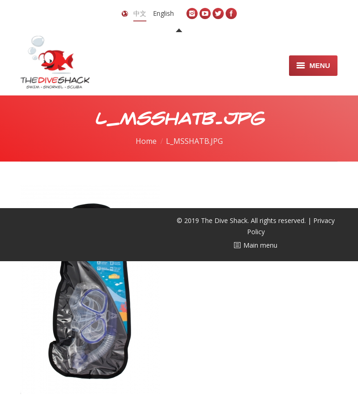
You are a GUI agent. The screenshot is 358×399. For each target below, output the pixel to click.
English (163, 13)
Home (146, 141)
